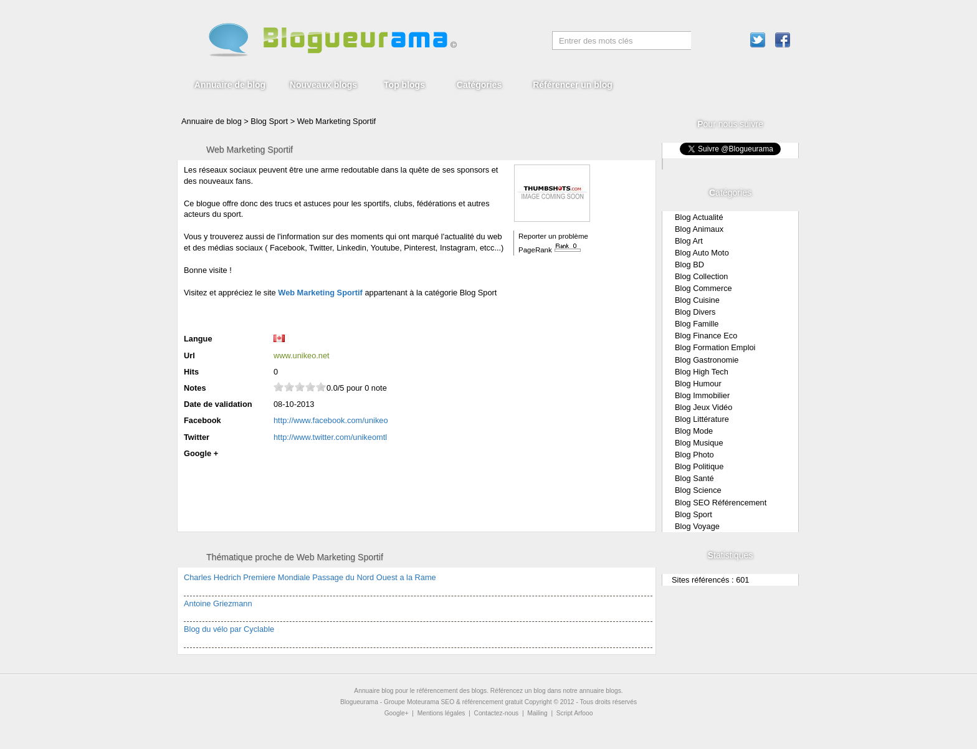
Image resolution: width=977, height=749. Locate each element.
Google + (201, 453)
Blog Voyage (697, 526)
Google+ (396, 713)
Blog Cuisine (697, 300)
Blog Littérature (702, 419)
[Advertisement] (329, 314)
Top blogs (404, 85)
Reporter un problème (553, 236)
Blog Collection (701, 276)
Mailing (537, 713)
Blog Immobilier (702, 395)
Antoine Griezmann (218, 603)
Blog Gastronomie (706, 360)
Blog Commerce (703, 288)
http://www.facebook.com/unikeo (331, 420)
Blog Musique (699, 442)
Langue (198, 338)
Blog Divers (695, 312)
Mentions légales (441, 713)
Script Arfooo (574, 713)
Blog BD (689, 264)
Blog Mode (694, 431)
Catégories (479, 85)
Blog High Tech (701, 371)
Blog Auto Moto (702, 252)
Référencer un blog (572, 85)
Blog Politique (699, 466)
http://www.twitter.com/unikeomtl (330, 437)
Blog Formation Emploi (715, 347)
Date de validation (218, 404)
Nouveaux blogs (323, 85)
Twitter (196, 437)
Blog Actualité (699, 217)
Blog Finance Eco (706, 335)
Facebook (202, 420)
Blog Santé (694, 478)
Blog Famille (696, 323)
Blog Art (689, 241)
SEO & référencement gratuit (482, 702)
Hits (191, 371)
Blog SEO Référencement (720, 502)
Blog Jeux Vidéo (703, 407)
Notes (195, 388)
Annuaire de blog (229, 85)
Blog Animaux (699, 229)
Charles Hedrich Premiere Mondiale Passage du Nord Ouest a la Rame (310, 577)
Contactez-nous (496, 713)
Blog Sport (693, 514)
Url (189, 355)
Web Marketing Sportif (336, 121)
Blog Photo (694, 454)
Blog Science (698, 490)
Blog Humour (698, 383)
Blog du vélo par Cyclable (229, 629)
